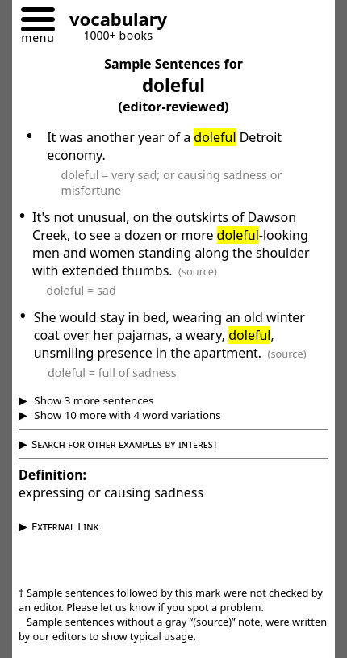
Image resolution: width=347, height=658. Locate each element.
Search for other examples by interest (124, 444)
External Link (64, 526)
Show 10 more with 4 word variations (126, 415)
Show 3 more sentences (92, 400)
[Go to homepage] (112, 21)
